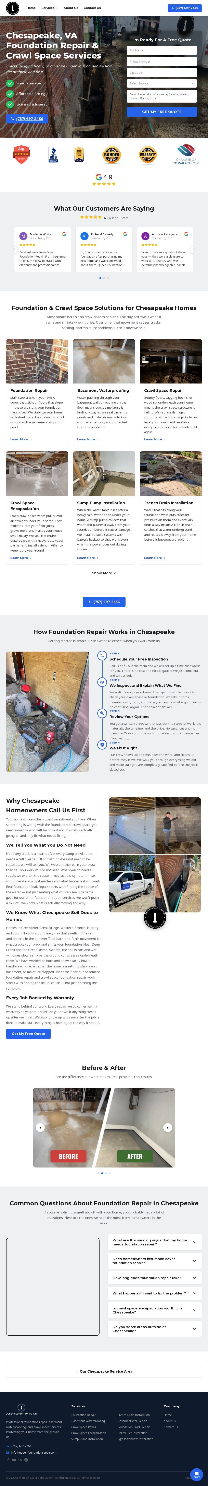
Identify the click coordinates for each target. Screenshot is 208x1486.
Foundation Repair (83, 1415)
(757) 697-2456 (184, 8)
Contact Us (92, 8)
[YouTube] (14, 1460)
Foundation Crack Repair (134, 1427)
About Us (71, 8)
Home (31, 8)
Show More (104, 573)
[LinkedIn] (20, 1460)
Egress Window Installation (135, 1439)
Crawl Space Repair (83, 1427)
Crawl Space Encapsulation (88, 1433)
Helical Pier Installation (132, 1433)
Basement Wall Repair (132, 1421)
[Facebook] (8, 1460)
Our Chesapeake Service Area (104, 1371)
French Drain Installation (134, 1415)
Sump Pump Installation (87, 1439)
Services (49, 8)
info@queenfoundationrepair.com (33, 1452)
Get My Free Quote (162, 112)
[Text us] (196, 1474)
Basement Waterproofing (88, 1421)
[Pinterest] (26, 1460)
